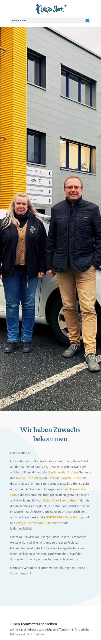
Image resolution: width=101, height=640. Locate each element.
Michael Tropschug (28, 478)
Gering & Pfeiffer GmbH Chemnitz (36, 523)
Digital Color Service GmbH (61, 500)
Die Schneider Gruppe (63, 472)
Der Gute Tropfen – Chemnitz (67, 478)
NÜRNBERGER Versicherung (64, 517)
